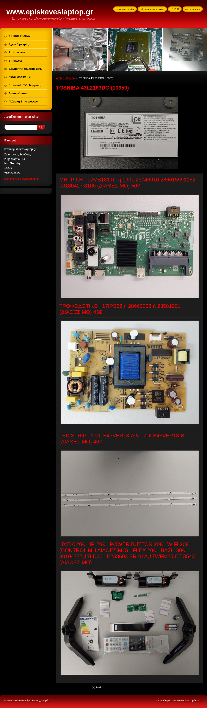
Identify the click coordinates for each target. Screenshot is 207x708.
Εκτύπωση (194, 9)
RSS (176, 9)
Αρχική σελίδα (126, 9)
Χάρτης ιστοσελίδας (154, 9)
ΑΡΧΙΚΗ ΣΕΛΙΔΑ (65, 78)
